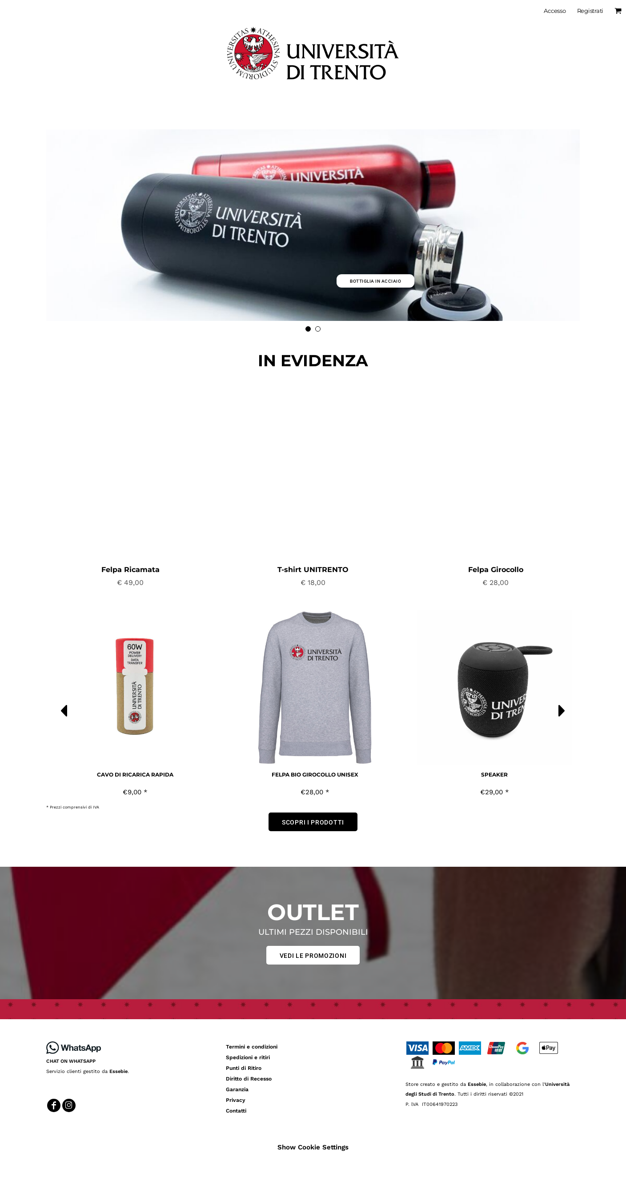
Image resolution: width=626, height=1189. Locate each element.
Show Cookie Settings (313, 1147)
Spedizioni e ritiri (248, 1057)
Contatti (236, 1111)
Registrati (590, 10)
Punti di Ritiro (243, 1068)
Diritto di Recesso (249, 1079)
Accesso (555, 10)
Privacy (235, 1100)
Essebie (118, 1071)
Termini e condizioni (251, 1047)
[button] (130, 473)
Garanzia (237, 1089)
